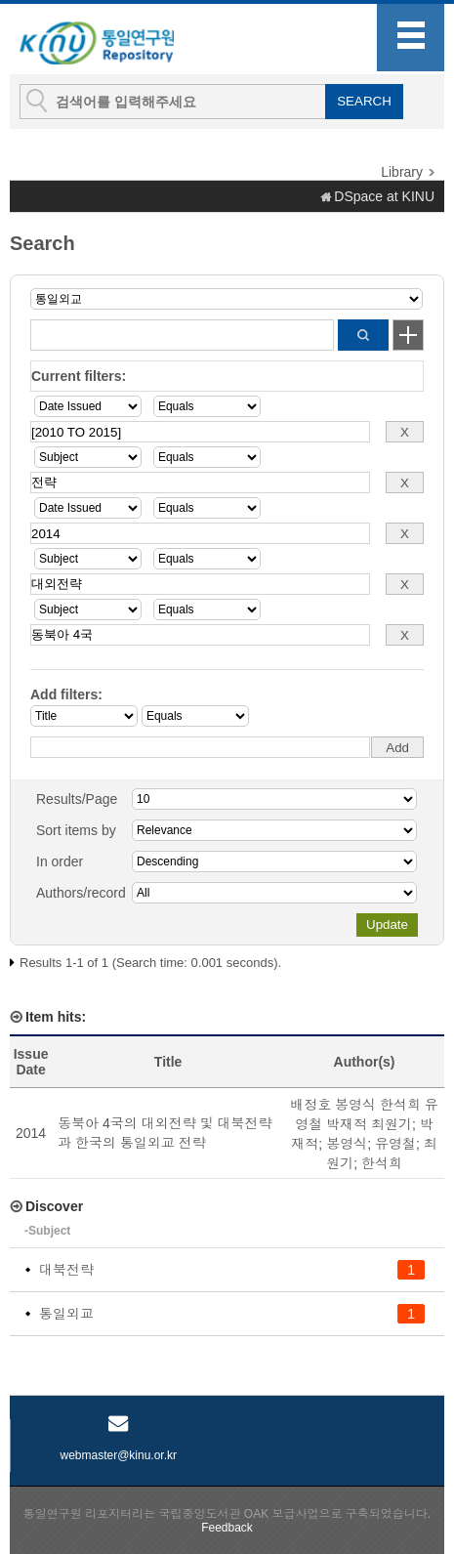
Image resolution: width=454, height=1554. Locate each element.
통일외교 (66, 1314)
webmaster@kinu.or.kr (118, 1455)
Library (402, 172)
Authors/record (81, 893)
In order (59, 861)
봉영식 (346, 1144)
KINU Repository (116, 40)
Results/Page (76, 799)
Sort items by (76, 830)
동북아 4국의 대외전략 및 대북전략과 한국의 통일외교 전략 (164, 1133)
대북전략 (66, 1270)
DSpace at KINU (384, 196)
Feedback (227, 1527)
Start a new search (408, 335)
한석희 (381, 1163)
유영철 (395, 1144)
